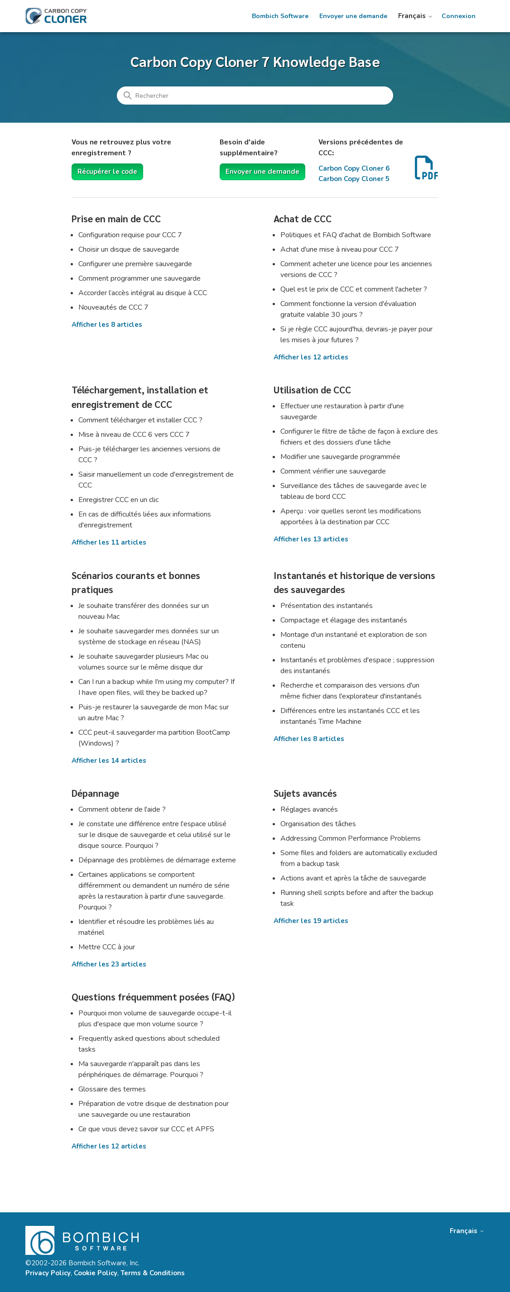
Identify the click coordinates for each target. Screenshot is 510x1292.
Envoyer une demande (353, 16)
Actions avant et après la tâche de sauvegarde (353, 878)
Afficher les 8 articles (107, 324)
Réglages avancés (309, 809)
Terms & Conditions (152, 1273)
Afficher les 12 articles (311, 357)
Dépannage (95, 793)
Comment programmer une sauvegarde (140, 278)
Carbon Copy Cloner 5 (354, 178)
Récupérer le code (107, 171)
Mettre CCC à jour (106, 947)
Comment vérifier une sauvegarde (333, 471)
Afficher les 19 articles (311, 920)
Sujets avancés (305, 793)
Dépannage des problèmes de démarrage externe (157, 860)
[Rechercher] (255, 95)
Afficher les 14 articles (109, 760)
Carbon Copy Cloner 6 (354, 168)
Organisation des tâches (318, 824)
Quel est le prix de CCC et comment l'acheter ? (353, 289)
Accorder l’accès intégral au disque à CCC (142, 293)
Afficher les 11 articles (109, 542)
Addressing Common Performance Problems (350, 838)
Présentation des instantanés (326, 606)
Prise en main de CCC (116, 218)
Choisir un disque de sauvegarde (128, 249)
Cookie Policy (95, 1273)
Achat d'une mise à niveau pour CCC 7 (339, 249)
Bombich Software (280, 16)
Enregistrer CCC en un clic (118, 500)
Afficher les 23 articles (109, 964)
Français (415, 16)
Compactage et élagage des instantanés (343, 620)
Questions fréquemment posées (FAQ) (153, 997)
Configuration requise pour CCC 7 (130, 235)
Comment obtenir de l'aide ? (122, 809)
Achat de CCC (303, 218)
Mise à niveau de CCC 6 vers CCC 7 (134, 435)
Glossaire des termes (112, 1089)
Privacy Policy (48, 1273)
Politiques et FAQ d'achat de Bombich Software (355, 235)
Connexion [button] (459, 16)
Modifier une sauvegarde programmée (340, 457)
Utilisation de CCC (312, 389)
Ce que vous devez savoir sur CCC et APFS (146, 1129)
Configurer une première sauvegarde (135, 264)
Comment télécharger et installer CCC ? (140, 420)
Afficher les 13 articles (311, 539)
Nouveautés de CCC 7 (113, 307)
